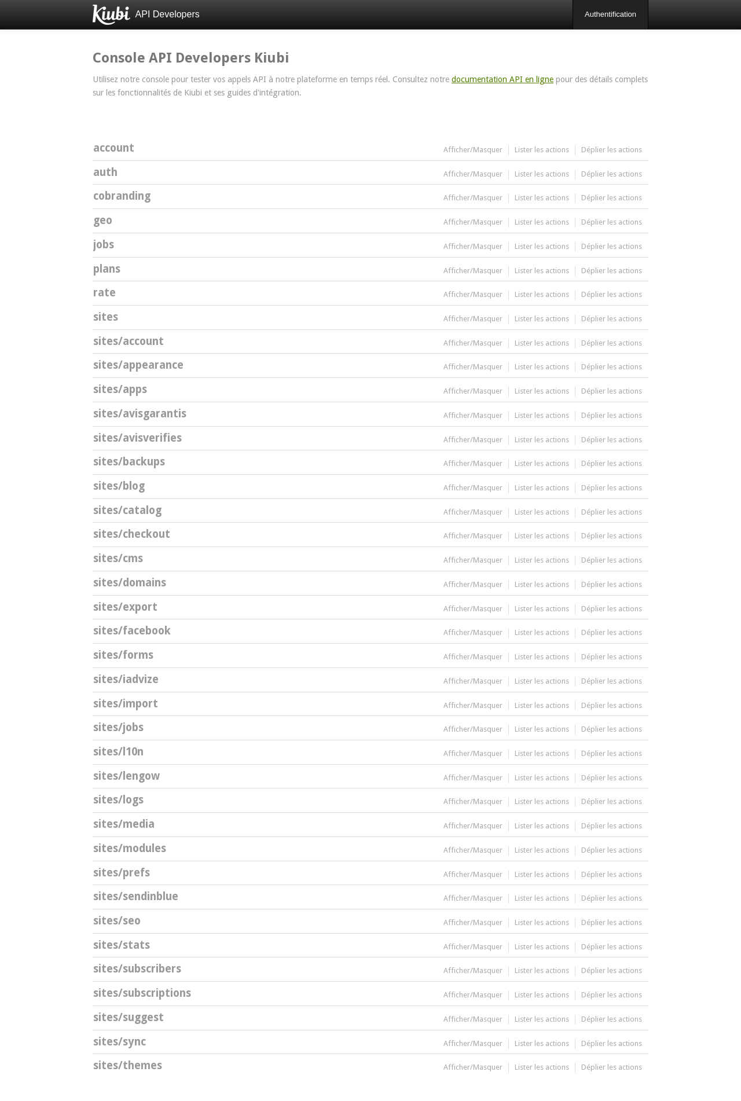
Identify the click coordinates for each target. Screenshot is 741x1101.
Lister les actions (542, 149)
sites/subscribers (137, 969)
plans (106, 269)
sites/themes (127, 1065)
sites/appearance (138, 365)
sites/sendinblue (135, 896)
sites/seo (117, 921)
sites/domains (129, 583)
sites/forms (123, 655)
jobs (103, 244)
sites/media (124, 824)
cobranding (122, 196)
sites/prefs (121, 873)
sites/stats (121, 945)
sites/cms (118, 558)
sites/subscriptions (142, 993)
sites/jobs (118, 727)
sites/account (128, 341)
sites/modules (129, 848)
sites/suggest (128, 1017)
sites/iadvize (126, 679)
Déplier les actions (611, 149)
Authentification (610, 14)
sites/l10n (118, 752)
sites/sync (119, 1042)
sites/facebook (132, 631)
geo (102, 220)
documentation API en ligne (502, 79)
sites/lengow (126, 776)
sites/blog (119, 486)
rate (104, 293)
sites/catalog (127, 510)
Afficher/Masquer (472, 149)
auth (105, 172)
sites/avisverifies (137, 438)
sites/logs (118, 800)
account (113, 148)
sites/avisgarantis (139, 414)
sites (105, 317)
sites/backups (129, 462)
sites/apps (120, 389)
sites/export (125, 607)
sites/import (125, 704)
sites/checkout (131, 534)
